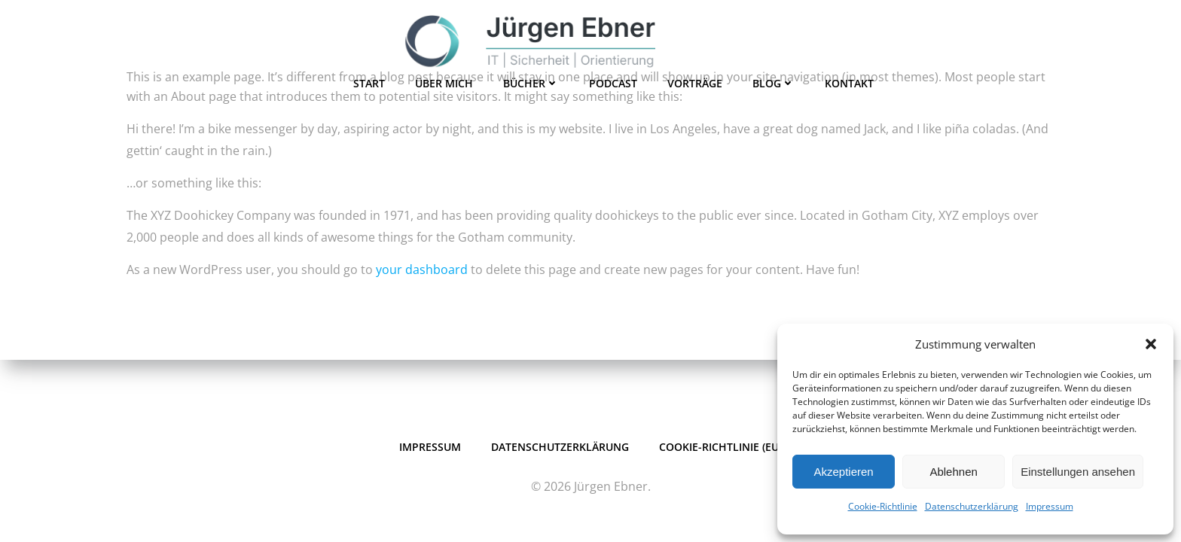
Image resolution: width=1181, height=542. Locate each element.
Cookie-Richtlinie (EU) (720, 447)
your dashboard (422, 269)
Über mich (444, 83)
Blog (773, 83)
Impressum (1049, 506)
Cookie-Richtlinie (882, 506)
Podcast (613, 83)
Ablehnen (953, 471)
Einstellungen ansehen (1078, 471)
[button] (1150, 344)
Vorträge (694, 83)
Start (369, 83)
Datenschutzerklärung (971, 506)
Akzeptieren (843, 471)
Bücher (531, 83)
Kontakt (849, 83)
